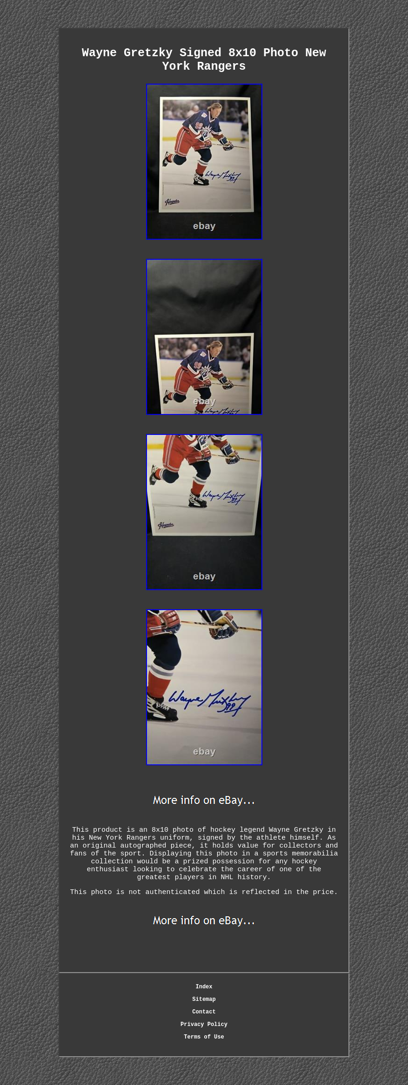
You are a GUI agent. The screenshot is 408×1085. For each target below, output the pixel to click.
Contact (203, 1012)
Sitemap (203, 999)
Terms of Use (204, 1037)
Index (203, 987)
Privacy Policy (204, 1024)
